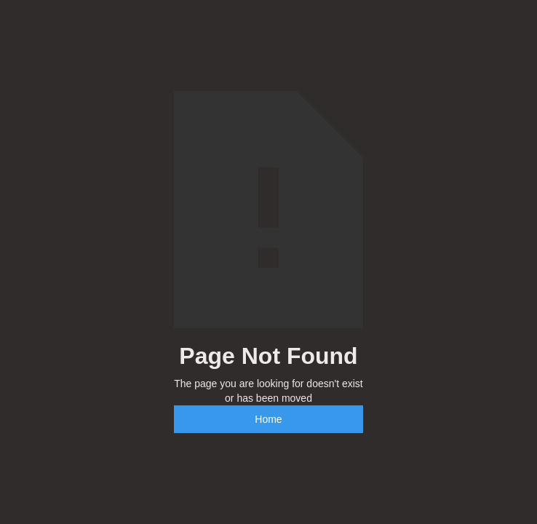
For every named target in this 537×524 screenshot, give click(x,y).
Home (268, 419)
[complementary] (431, 444)
